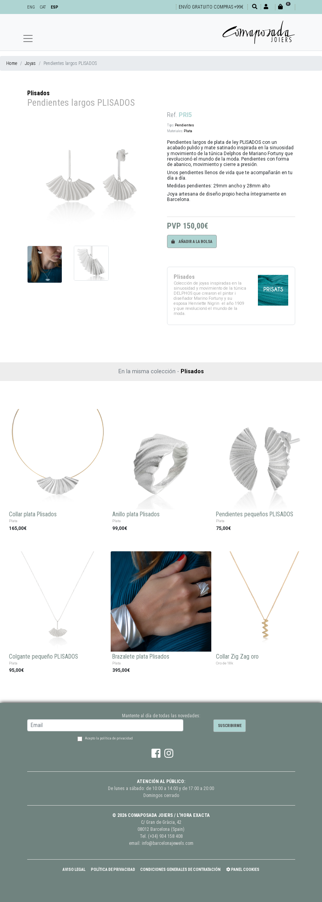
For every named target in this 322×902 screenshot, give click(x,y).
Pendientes (184, 125)
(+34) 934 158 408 (165, 836)
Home (11, 63)
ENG (31, 7)
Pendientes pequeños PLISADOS (254, 514)
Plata (188, 131)
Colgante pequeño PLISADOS (43, 656)
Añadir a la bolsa (191, 241)
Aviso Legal (74, 869)
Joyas (30, 63)
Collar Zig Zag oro (237, 656)
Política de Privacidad (113, 869)
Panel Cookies (242, 869)
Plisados (38, 93)
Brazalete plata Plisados (140, 656)
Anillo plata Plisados (136, 514)
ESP (54, 7)
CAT (43, 7)
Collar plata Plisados (33, 514)
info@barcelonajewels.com (167, 843)
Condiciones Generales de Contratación (180, 869)
